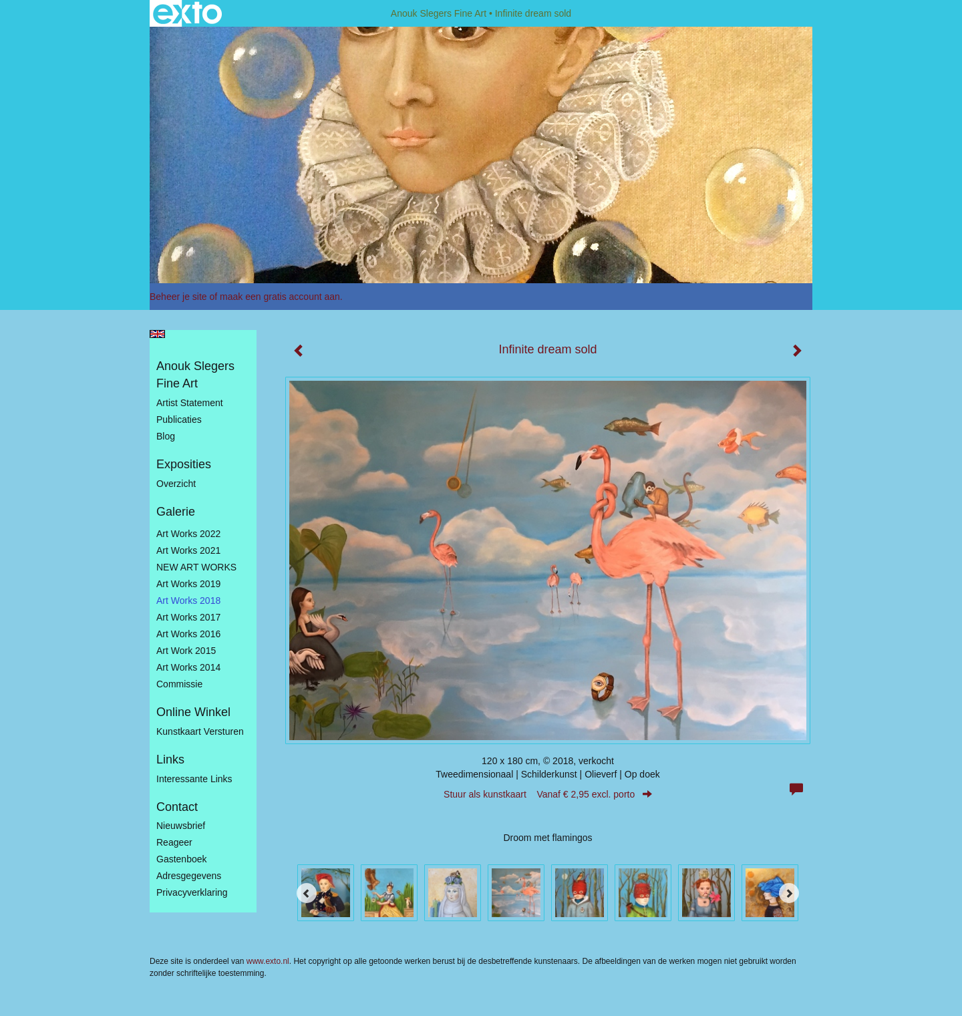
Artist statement (189, 402)
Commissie (179, 684)
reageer (174, 842)
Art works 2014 (188, 667)
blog (165, 436)
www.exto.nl (268, 961)
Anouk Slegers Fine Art (438, 13)
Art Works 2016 (188, 634)
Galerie (175, 511)
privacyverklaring (192, 892)
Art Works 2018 (188, 600)
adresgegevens (188, 875)
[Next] (789, 893)
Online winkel (193, 712)
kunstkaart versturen (200, 731)
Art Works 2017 (188, 617)
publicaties (179, 419)
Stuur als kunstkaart (548, 794)
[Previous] (307, 893)
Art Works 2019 (188, 583)
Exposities (183, 464)
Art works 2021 (188, 550)
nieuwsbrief (180, 825)
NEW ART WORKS (196, 567)
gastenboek (181, 859)
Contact (177, 807)
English (157, 334)
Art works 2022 (188, 533)
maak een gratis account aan (280, 296)
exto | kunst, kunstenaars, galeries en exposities (187, 13)
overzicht (176, 483)
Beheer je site (178, 296)
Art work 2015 (186, 650)
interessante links (194, 779)
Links (170, 759)
